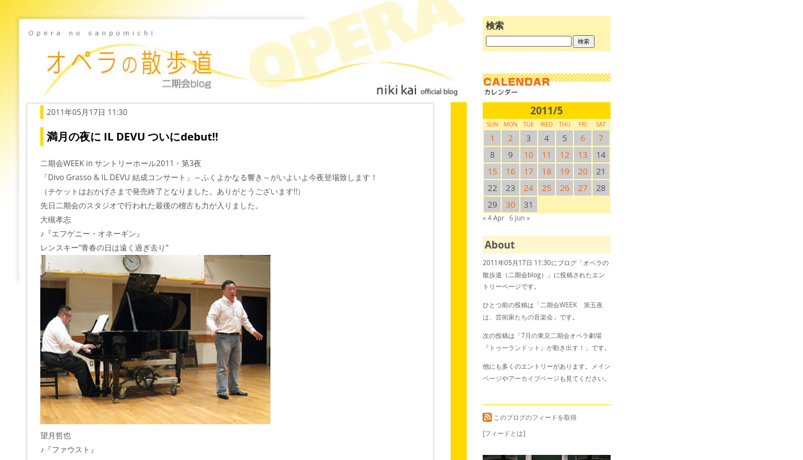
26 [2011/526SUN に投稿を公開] (565, 188)
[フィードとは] (504, 433)
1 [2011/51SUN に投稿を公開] (492, 138)
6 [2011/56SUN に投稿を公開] (583, 138)
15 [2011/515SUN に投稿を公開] (492, 171)
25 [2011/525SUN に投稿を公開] (547, 188)
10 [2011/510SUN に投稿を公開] (528, 154)
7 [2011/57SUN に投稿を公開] (600, 138)
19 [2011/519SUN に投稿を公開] (565, 171)
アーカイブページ (533, 378)
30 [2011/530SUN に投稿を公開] (510, 204)
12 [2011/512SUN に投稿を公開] (565, 154)
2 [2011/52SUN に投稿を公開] (510, 138)
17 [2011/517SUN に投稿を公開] (528, 171)
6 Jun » (520, 217)
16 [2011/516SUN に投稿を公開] (510, 171)
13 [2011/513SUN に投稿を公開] (583, 154)
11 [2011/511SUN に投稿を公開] (547, 154)
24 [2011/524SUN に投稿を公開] (528, 188)
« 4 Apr (493, 217)
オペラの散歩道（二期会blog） (243, 60)
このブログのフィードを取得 (530, 417)
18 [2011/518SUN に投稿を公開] (547, 171)
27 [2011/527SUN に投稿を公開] (583, 188)
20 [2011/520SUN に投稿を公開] (583, 171)
